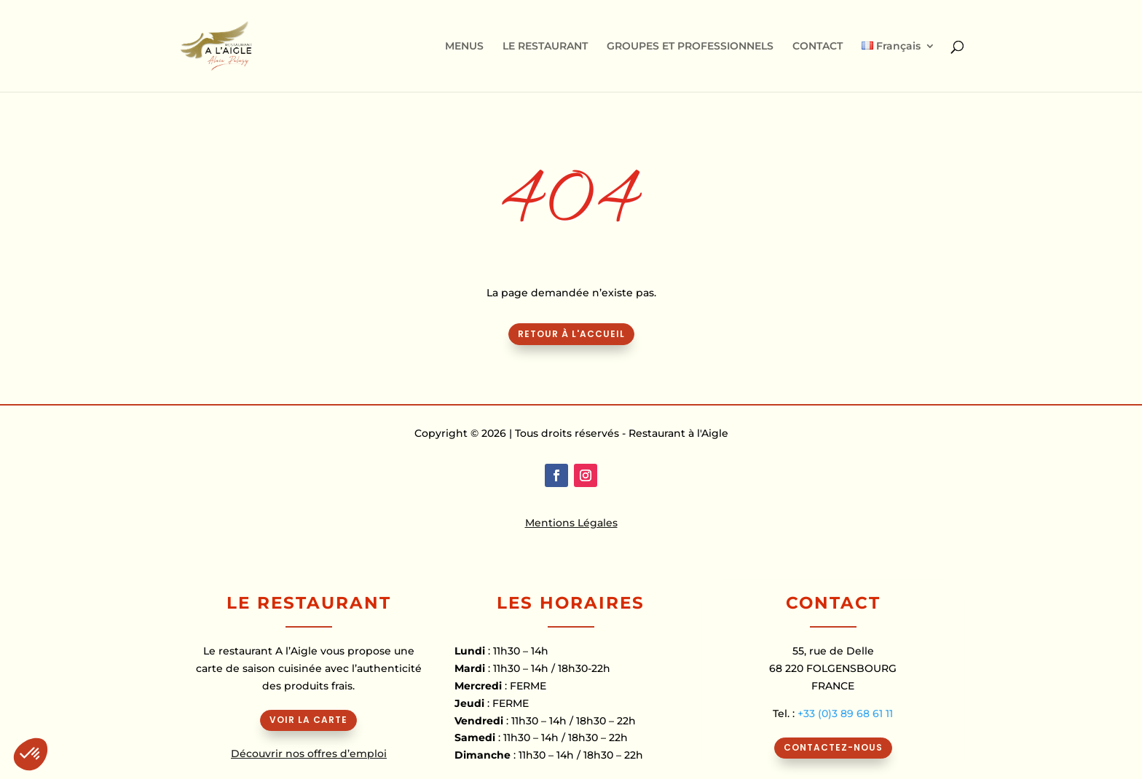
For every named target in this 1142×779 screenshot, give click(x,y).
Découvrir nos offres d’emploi (309, 753)
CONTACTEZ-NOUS (833, 747)
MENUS (464, 46)
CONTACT (817, 46)
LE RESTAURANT (545, 46)
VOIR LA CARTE (308, 719)
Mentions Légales (571, 522)
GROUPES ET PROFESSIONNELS (690, 46)
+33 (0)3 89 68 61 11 (845, 713)
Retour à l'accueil (571, 334)
